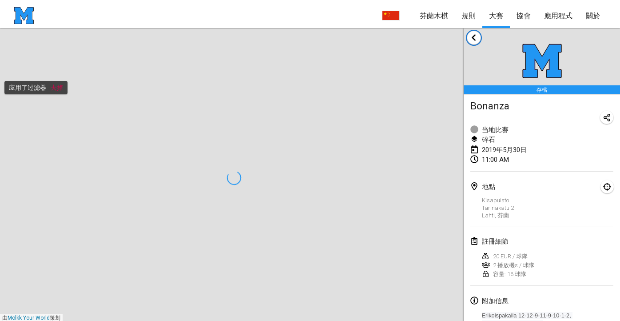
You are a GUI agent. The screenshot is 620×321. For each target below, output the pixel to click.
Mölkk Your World (29, 318)
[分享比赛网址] (606, 117)
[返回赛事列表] (474, 37)
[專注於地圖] (607, 186)
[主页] (23, 15)
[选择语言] (391, 15)
